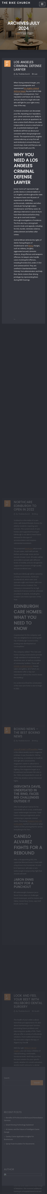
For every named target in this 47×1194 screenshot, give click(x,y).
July (30, 34)
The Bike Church (16, 3)
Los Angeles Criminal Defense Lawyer (27, 66)
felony (30, 246)
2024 (24, 34)
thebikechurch (23, 74)
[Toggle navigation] (42, 4)
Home (17, 34)
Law (35, 74)
